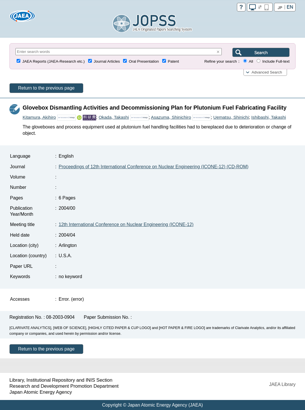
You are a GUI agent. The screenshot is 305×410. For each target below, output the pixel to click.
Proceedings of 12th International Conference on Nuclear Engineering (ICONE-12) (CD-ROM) (153, 166)
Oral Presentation (144, 61)
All (251, 61)
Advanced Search (266, 72)
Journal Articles (107, 61)
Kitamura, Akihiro (39, 117)
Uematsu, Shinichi (231, 117)
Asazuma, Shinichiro (171, 117)
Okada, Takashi (114, 117)
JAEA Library (282, 384)
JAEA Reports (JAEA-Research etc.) (53, 61)
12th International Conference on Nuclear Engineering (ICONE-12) (126, 224)
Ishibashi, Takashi (268, 117)
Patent (173, 61)
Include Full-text (276, 61)
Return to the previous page (46, 88)
